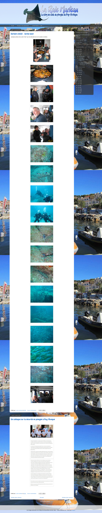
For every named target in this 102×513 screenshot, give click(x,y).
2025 (79, 49)
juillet (80, 70)
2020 (79, 78)
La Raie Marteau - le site (81, 40)
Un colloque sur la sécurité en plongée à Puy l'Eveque (33, 419)
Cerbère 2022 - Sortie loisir (22, 34)
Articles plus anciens (67, 497)
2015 (79, 87)
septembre (81, 67)
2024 (79, 51)
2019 (79, 80)
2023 (79, 53)
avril (80, 74)
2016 (79, 85)
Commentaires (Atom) (45, 501)
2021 (79, 76)
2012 (79, 92)
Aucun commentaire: (32, 410)
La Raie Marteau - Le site (37, 25)
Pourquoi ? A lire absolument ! (23, 25)
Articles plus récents (16, 497)
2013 (79, 90)
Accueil (12, 25)
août (80, 68)
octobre (80, 58)
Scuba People (79, 42)
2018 (79, 81)
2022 (79, 54)
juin (80, 72)
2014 (79, 89)
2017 (79, 83)
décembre (81, 56)
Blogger (73, 510)
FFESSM (78, 38)
